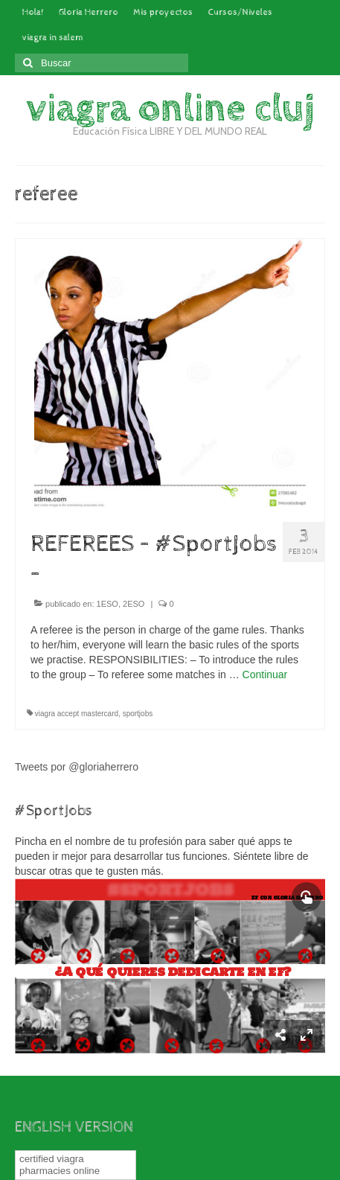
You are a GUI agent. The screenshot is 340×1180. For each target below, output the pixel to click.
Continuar (265, 674)
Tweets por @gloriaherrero (76, 767)
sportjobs (138, 713)
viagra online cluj (170, 108)
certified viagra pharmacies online (59, 1164)
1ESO (107, 603)
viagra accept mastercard (76, 713)
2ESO (133, 603)
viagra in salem (52, 38)
